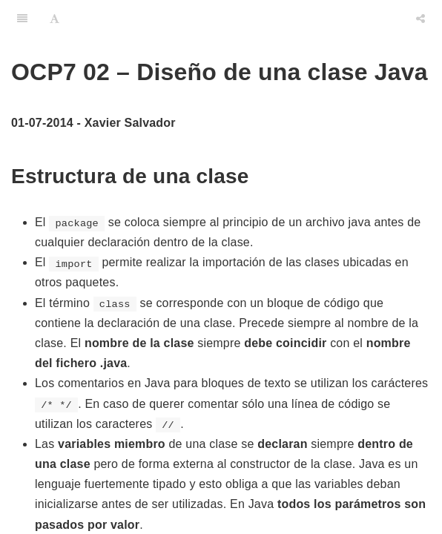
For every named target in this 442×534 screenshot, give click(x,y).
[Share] (420, 18)
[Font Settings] (54, 18)
